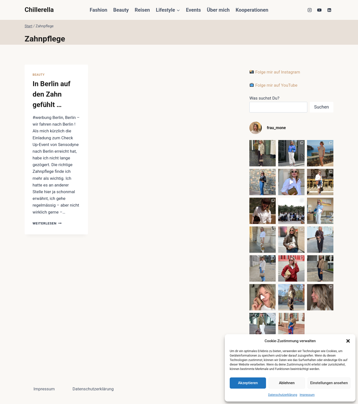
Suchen (321, 107)
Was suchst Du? (264, 98)
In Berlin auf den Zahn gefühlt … (51, 94)
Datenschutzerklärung (282, 395)
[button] (348, 340)
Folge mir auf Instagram (275, 72)
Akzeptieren (248, 383)
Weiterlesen (47, 223)
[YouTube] (319, 10)
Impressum (307, 395)
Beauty (121, 10)
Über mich (218, 10)
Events (193, 10)
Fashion (98, 10)
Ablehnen (287, 383)
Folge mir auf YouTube (273, 85)
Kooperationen (252, 10)
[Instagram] (310, 10)
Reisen (142, 10)
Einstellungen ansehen (329, 383)
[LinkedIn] (329, 10)
